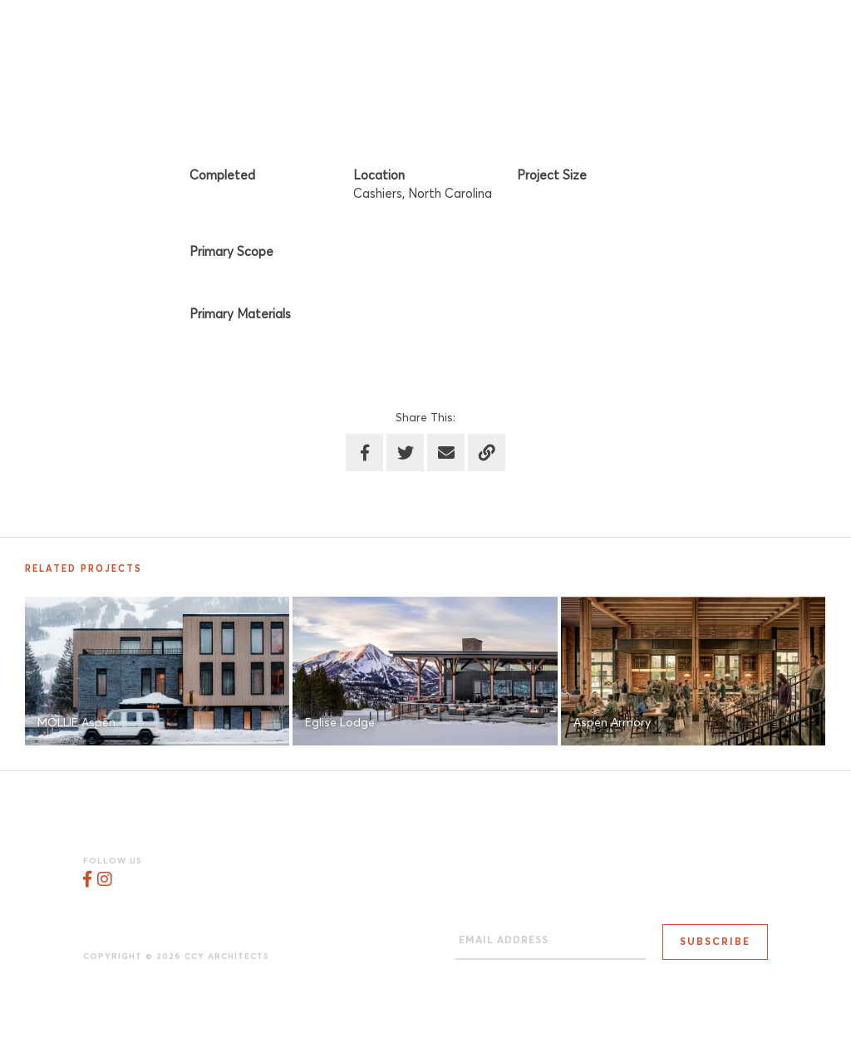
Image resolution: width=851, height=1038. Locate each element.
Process (672, 33)
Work (588, 33)
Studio (512, 33)
